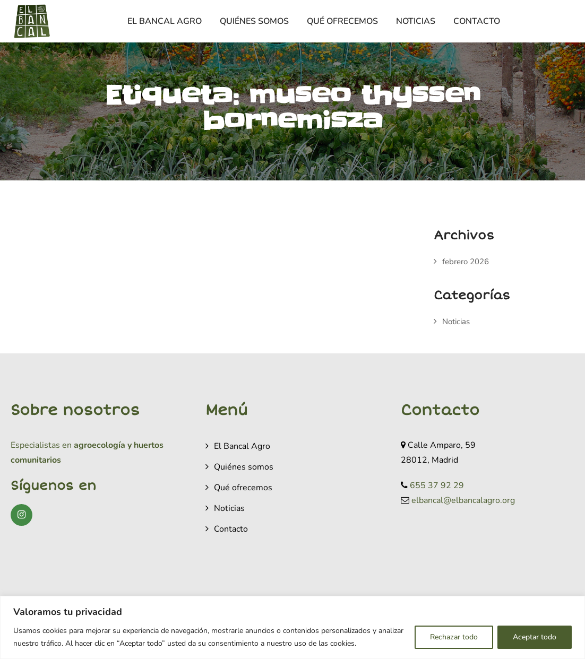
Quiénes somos (254, 21)
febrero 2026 (465, 261)
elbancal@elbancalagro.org (463, 500)
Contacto (476, 21)
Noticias (415, 21)
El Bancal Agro (164, 21)
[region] (292, 627)
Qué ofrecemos (342, 21)
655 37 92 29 (437, 485)
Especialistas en (41, 445)
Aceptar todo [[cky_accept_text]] (534, 637)
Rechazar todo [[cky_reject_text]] (454, 637)
